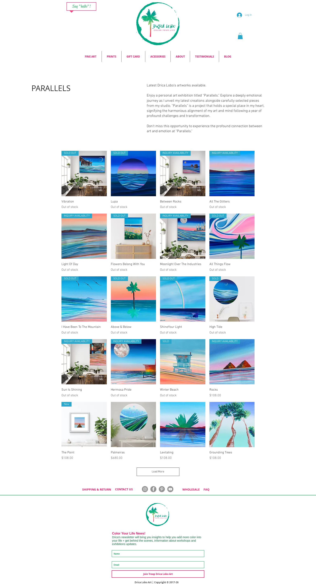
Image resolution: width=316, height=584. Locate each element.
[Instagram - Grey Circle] (145, 489)
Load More (158, 471)
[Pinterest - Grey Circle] (162, 489)
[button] (240, 36)
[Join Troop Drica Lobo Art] (158, 574)
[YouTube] (170, 489)
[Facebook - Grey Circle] (153, 489)
